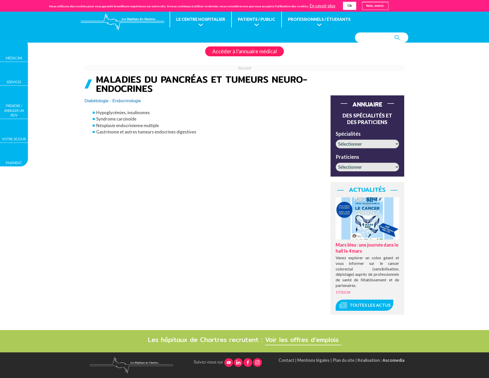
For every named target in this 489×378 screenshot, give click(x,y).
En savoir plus (322, 5)
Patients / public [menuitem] (256, 19)
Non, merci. (375, 6)
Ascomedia (393, 360)
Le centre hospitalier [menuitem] (200, 19)
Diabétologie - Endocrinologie (113, 100)
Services (14, 82)
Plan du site (343, 360)
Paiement (14, 163)
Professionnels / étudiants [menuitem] (319, 19)
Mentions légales (313, 360)
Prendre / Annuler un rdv (14, 110)
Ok (349, 6)
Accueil (244, 68)
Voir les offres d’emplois (303, 340)
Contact (286, 360)
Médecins (14, 58)
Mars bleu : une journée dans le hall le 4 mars (367, 247)
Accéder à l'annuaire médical (244, 51)
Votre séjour (14, 139)
